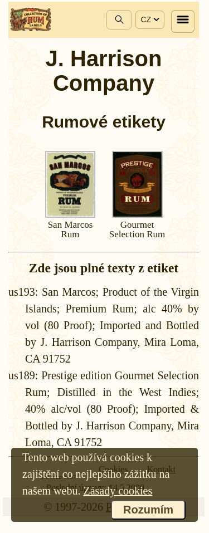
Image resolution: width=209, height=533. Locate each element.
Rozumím (148, 509)
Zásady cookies (117, 491)
